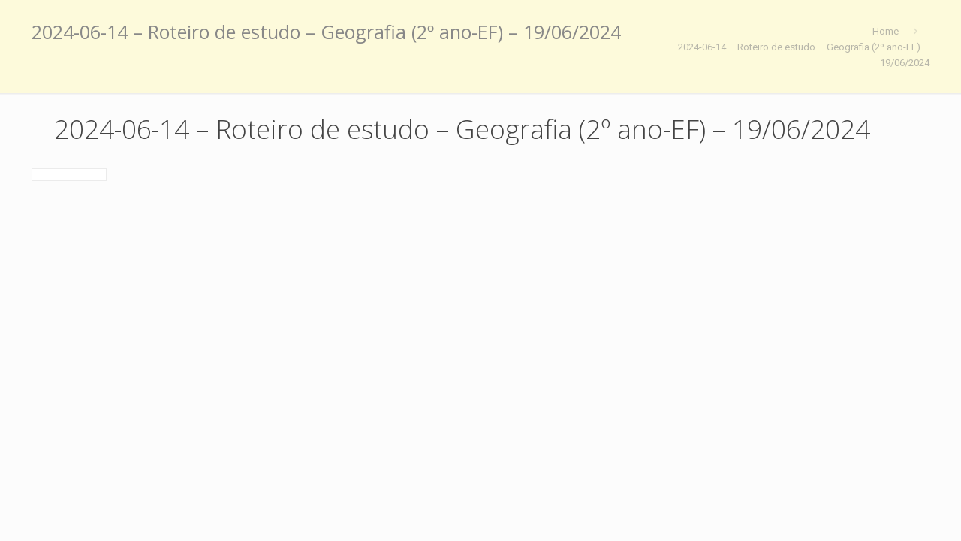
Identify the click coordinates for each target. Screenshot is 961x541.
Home (885, 31)
